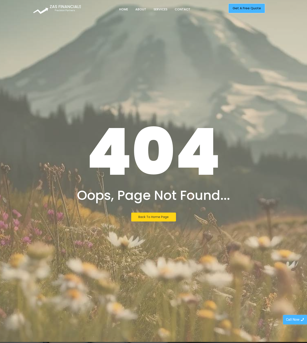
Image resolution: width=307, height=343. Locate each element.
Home (123, 9)
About (140, 9)
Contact (182, 9)
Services (160, 9)
